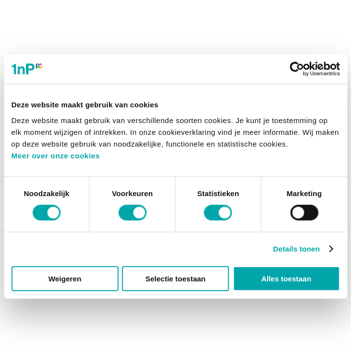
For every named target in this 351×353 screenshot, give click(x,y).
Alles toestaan (286, 278)
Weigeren (64, 278)
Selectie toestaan (175, 278)
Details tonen (296, 249)
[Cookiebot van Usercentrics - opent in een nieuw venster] (297, 69)
